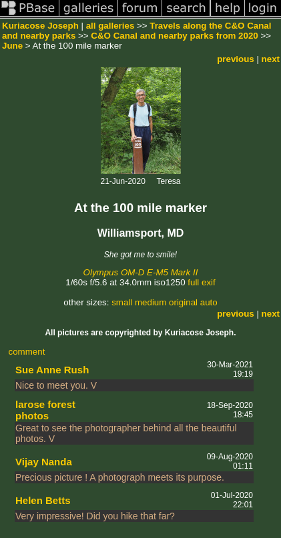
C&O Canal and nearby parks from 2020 (174, 36)
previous (235, 59)
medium (150, 302)
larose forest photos (45, 410)
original (183, 302)
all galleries (110, 26)
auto (209, 302)
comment (27, 352)
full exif (201, 282)
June (12, 46)
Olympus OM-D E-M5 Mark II (140, 272)
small (121, 302)
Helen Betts (43, 500)
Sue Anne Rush (52, 369)
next (271, 59)
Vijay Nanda (43, 461)
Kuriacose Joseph (40, 26)
